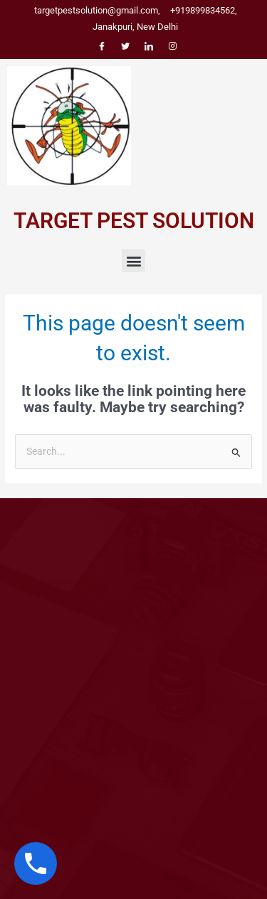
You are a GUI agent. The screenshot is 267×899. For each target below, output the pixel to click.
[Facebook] (101, 45)
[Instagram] (172, 45)
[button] (133, 260)
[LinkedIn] (148, 45)
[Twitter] (125, 45)
